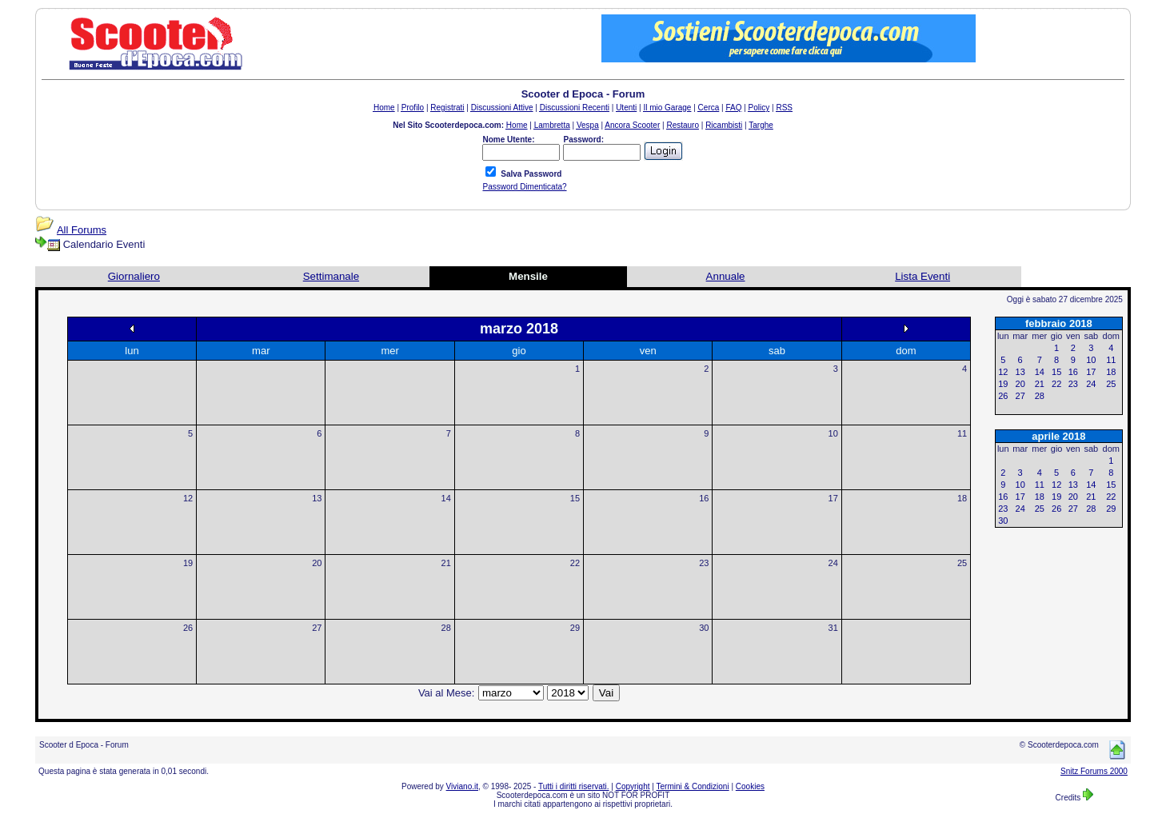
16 (704, 498)
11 (962, 433)
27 (316, 627)
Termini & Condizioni (693, 786)
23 (704, 563)
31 (833, 627)
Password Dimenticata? (524, 186)
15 (575, 498)
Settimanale (331, 276)
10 (833, 433)
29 (575, 627)
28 (446, 627)
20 (316, 563)
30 (704, 627)
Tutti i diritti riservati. (573, 786)
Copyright (633, 786)
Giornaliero (134, 276)
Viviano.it (462, 786)
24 (833, 563)
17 (833, 498)
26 (188, 627)
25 (962, 563)
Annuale (725, 276)
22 (575, 563)
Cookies (750, 786)
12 (188, 498)
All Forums (81, 230)
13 (316, 498)
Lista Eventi (922, 276)
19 (188, 563)
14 (446, 498)
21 (446, 563)
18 (962, 498)
